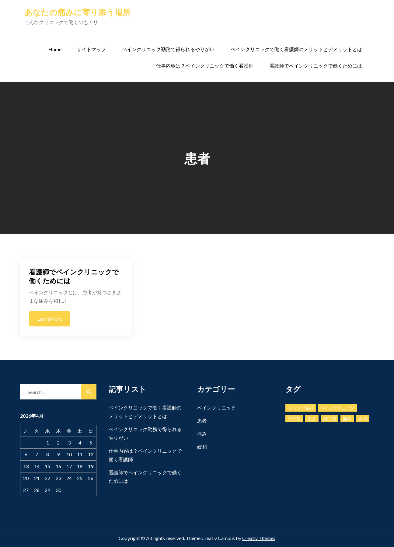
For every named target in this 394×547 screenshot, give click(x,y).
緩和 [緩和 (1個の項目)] (362, 418)
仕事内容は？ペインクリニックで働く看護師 (204, 65)
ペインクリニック (216, 407)
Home (54, 49)
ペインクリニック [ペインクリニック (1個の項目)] (337, 407)
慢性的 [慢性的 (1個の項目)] (329, 418)
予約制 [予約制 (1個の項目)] (294, 418)
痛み (202, 434)
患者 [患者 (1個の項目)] (312, 418)
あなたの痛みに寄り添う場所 (77, 12)
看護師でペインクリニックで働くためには (316, 65)
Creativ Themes (258, 538)
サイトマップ (91, 49)
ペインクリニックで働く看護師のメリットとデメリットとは (296, 49)
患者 (202, 420)
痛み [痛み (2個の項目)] (347, 418)
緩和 (202, 447)
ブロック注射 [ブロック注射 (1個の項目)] (300, 407)
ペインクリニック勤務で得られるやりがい (168, 49)
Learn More (49, 319)
